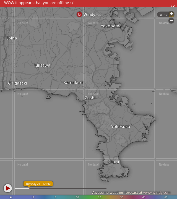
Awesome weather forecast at (131, 192)
